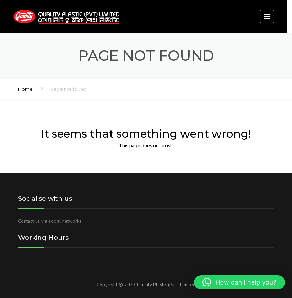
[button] (239, 282)
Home (25, 89)
